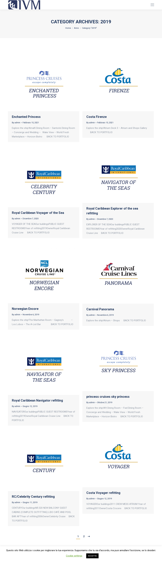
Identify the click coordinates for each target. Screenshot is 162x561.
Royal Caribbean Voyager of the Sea (38, 213)
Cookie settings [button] (74, 555)
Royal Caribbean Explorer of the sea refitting (112, 211)
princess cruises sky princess (108, 397)
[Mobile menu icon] (152, 5)
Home (68, 28)
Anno (76, 28)
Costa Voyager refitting (103, 493)
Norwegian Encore (25, 309)
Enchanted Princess (26, 117)
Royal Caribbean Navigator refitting (37, 400)
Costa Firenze (96, 117)
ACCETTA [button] (92, 556)
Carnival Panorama (100, 309)
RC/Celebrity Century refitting (33, 496)
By (16, 122)
